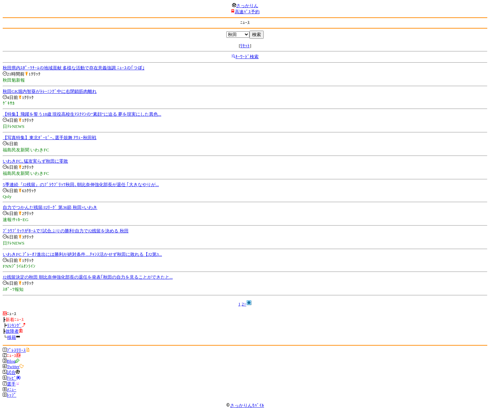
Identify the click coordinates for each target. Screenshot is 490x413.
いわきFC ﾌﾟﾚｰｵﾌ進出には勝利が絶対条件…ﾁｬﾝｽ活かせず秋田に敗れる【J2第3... (82, 254)
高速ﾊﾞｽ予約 (247, 11)
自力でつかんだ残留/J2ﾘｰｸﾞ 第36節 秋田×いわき (50, 207)
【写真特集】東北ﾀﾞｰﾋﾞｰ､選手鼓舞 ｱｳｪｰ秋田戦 (49, 137)
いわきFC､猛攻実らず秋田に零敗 (35, 161)
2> (244, 304)
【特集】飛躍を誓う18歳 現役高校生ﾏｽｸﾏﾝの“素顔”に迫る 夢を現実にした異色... (82, 114)
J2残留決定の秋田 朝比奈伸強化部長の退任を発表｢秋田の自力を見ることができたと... (88, 277)
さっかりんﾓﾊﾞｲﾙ (245, 405)
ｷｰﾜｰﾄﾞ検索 (247, 56)
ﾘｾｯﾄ (245, 45)
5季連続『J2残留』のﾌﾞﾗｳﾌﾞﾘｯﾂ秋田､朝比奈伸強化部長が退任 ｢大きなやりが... (81, 184)
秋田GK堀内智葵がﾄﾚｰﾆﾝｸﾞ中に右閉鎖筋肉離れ (50, 91)
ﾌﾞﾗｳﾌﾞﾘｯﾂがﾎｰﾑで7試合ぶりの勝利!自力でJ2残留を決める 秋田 (66, 230)
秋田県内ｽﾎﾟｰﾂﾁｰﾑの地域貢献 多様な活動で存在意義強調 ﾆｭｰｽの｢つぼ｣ (74, 67)
